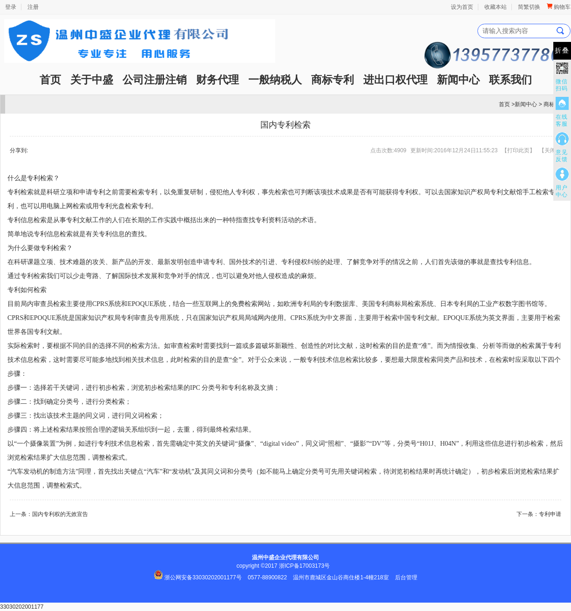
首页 (50, 80)
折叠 (562, 50)
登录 (10, 7)
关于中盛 (91, 80)
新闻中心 (458, 80)
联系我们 (510, 80)
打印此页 (518, 150)
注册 (33, 7)
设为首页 (462, 7)
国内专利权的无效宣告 (60, 514)
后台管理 (406, 577)
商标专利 (332, 80)
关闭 (550, 150)
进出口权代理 (395, 80)
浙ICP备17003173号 (304, 566)
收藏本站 (495, 7)
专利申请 (550, 514)
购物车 (559, 7)
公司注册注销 (154, 80)
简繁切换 (529, 7)
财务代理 (217, 80)
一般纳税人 (275, 80)
